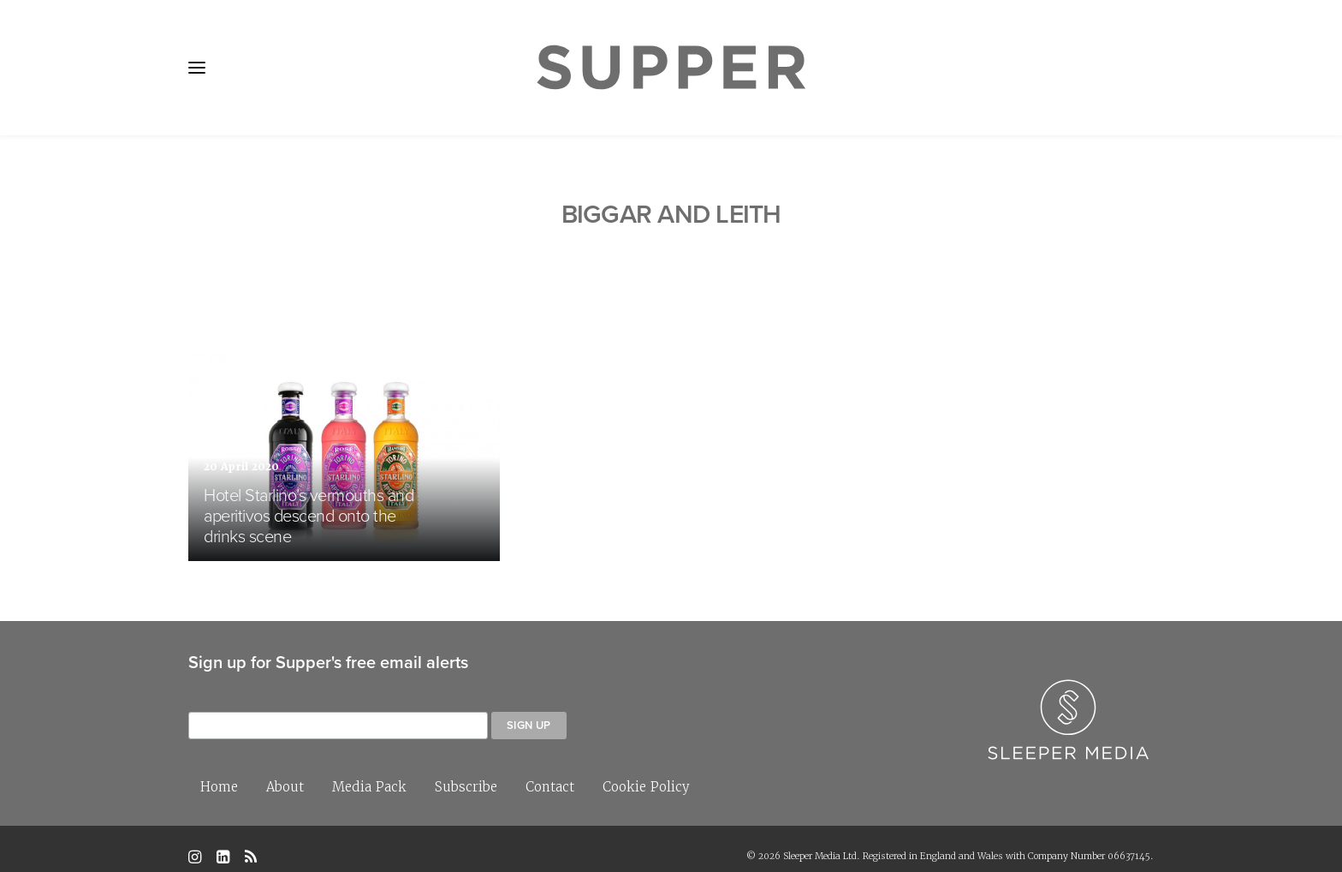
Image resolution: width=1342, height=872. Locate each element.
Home (219, 770)
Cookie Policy (646, 770)
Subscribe (466, 770)
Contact (550, 770)
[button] (196, 67)
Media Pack (369, 770)
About (285, 770)
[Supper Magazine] (671, 68)
